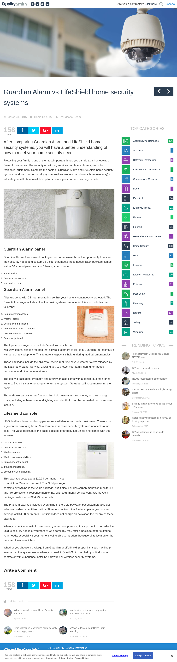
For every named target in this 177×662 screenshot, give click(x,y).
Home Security (43, 117)
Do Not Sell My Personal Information (67, 648)
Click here (151, 4)
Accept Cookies (143, 655)
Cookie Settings (120, 655)
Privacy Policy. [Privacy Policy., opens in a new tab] (66, 658)
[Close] (171, 655)
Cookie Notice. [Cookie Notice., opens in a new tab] (82, 658)
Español (170, 4)
